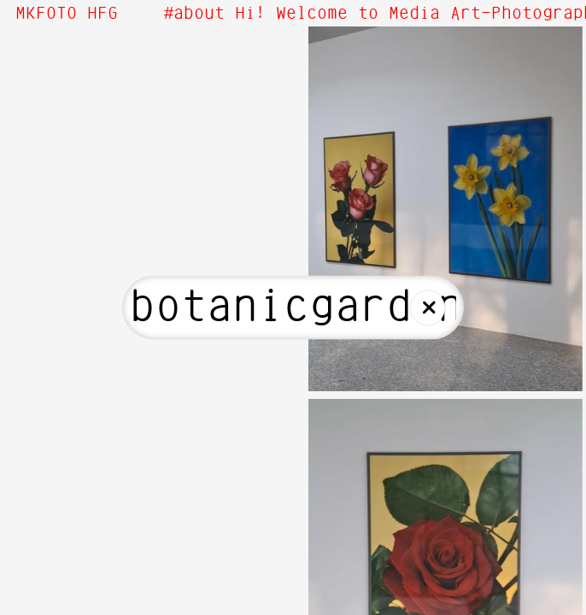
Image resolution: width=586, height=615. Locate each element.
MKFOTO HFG (66, 13)
